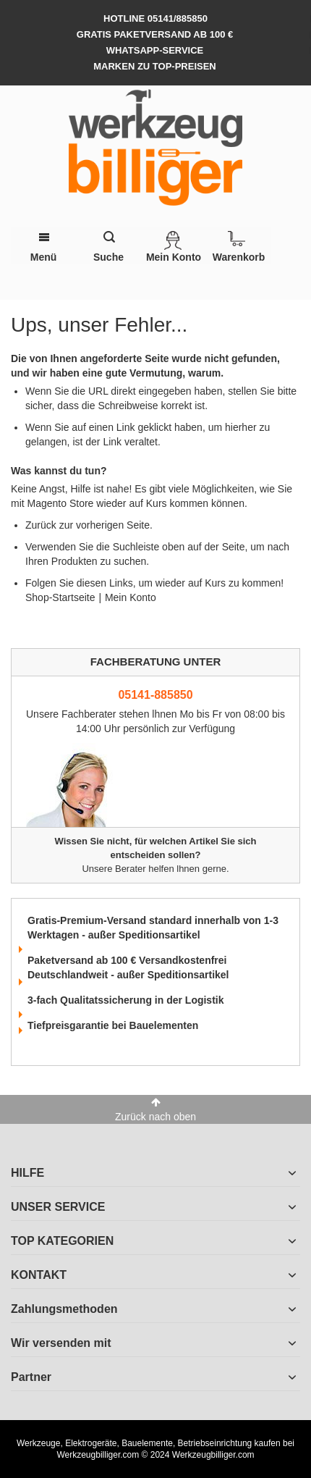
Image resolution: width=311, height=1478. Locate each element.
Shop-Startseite (60, 597)
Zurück (40, 525)
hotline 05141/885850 (155, 18)
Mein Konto (130, 597)
